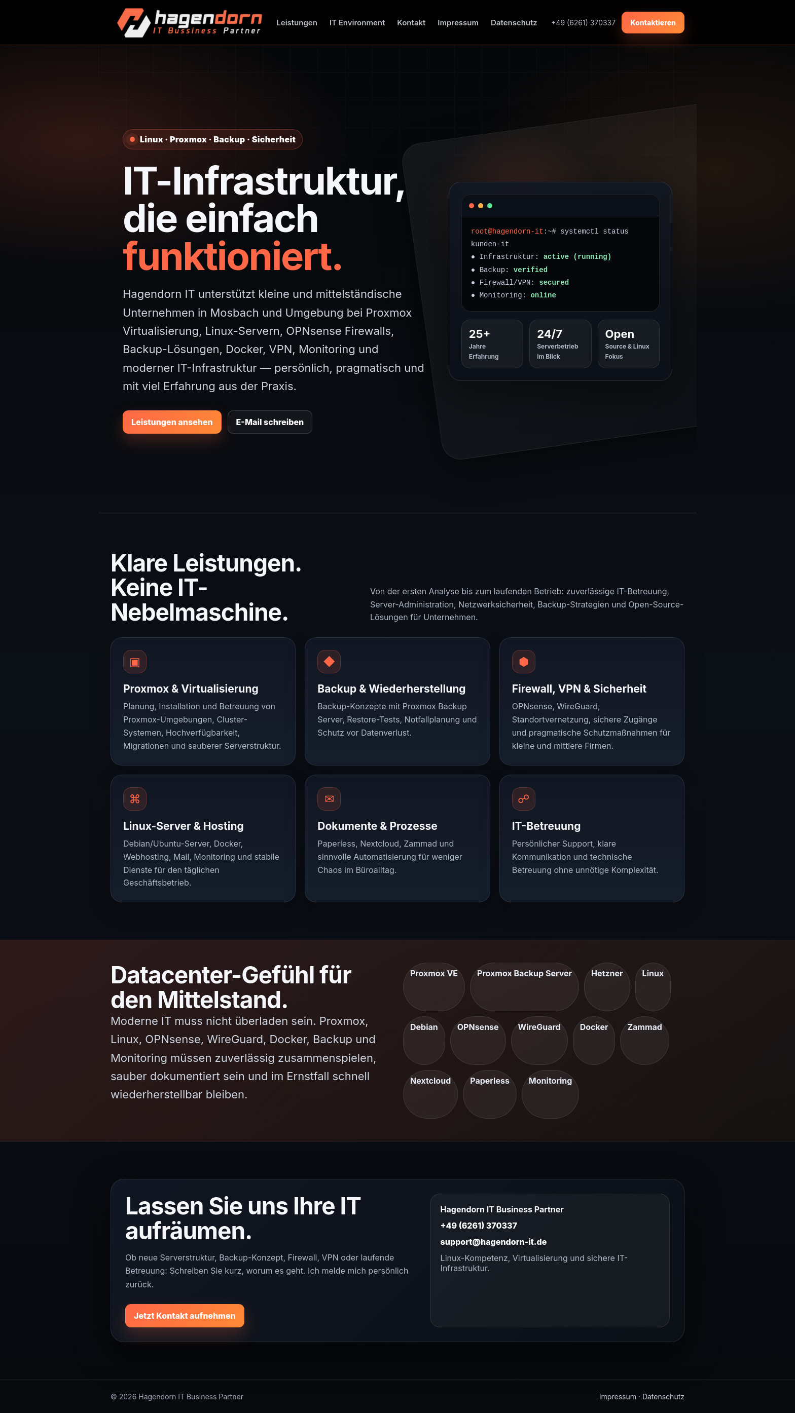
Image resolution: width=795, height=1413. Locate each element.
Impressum (458, 22)
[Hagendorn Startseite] (187, 22)
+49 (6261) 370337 (479, 1225)
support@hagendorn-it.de (494, 1242)
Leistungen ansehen (172, 422)
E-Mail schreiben (270, 422)
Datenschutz (514, 22)
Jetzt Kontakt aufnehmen (185, 1316)
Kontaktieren (653, 22)
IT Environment (357, 22)
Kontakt (411, 22)
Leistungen (296, 22)
